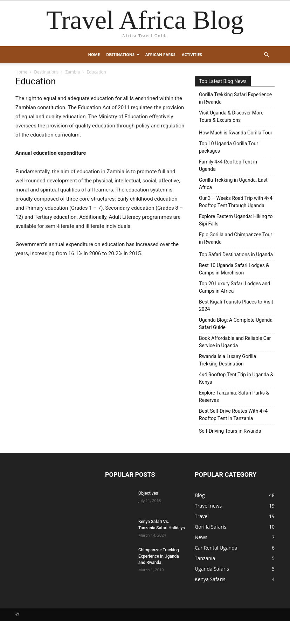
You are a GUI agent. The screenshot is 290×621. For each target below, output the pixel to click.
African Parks (160, 54)
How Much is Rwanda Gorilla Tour (235, 132)
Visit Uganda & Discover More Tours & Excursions (231, 116)
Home (94, 54)
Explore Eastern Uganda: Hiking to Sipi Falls (235, 220)
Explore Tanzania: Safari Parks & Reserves (234, 396)
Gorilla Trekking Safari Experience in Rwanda (235, 98)
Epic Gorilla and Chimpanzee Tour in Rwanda (235, 238)
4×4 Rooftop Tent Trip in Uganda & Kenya (236, 378)
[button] (266, 54)
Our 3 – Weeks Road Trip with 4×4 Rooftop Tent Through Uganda (235, 201)
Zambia (72, 72)
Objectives (148, 493)
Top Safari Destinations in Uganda (236, 254)
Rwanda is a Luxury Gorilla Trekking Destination (227, 360)
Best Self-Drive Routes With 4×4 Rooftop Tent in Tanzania (233, 414)
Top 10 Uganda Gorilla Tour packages (228, 147)
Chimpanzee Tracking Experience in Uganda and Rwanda (158, 556)
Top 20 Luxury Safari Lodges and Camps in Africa (234, 287)
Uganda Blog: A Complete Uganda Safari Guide (235, 323)
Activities (192, 54)
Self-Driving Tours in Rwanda (230, 431)
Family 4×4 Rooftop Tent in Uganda (228, 165)
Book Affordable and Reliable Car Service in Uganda (235, 341)
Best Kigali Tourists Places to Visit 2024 (236, 305)
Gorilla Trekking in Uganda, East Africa (233, 183)
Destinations (123, 54)
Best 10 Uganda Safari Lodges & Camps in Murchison (234, 269)
